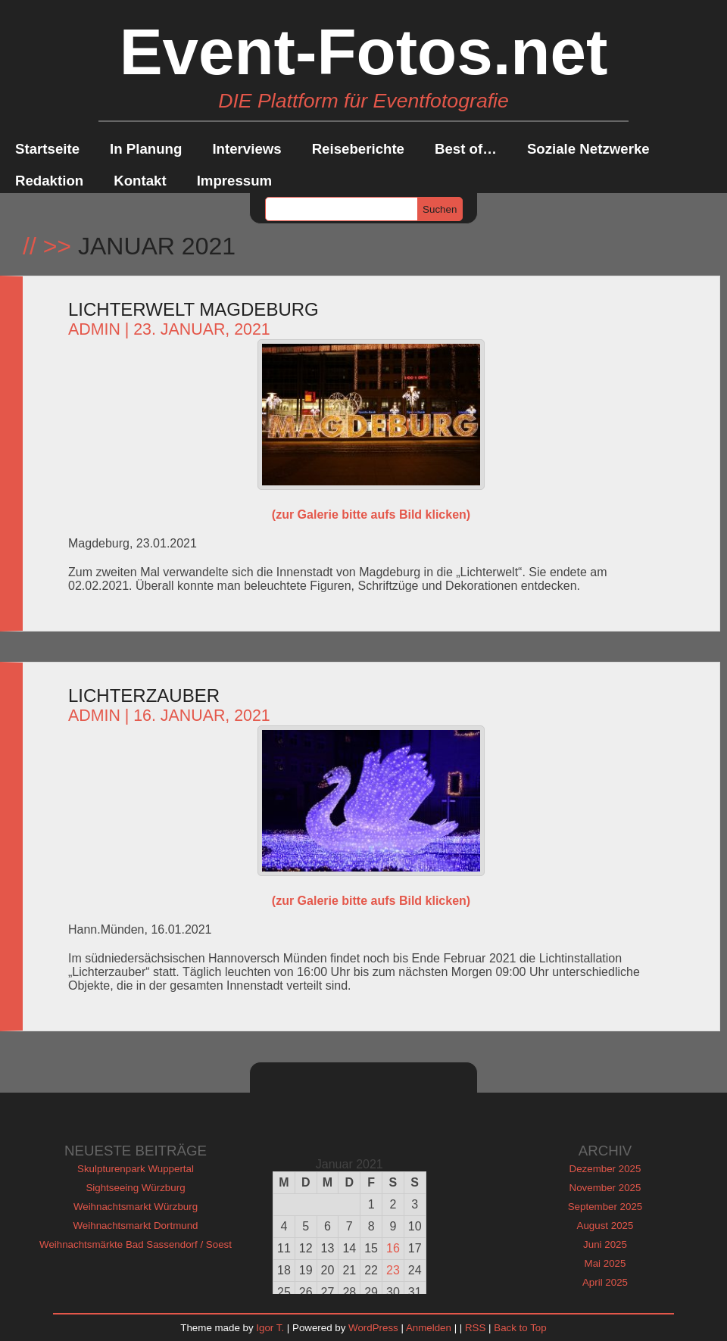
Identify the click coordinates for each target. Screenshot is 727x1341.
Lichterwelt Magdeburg (193, 309)
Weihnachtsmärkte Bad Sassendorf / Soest (135, 1244)
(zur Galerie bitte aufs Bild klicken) (371, 514)
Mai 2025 (605, 1263)
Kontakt (140, 181)
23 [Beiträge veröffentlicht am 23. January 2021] (393, 1270)
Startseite (47, 149)
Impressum (235, 181)
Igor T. (270, 1327)
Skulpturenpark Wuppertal (135, 1168)
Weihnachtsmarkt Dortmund (135, 1225)
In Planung (146, 149)
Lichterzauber (144, 695)
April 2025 (605, 1282)
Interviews (246, 149)
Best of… (466, 149)
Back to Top (520, 1327)
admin (94, 329)
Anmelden (428, 1327)
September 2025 (605, 1206)
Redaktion (49, 181)
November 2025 (605, 1187)
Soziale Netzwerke (588, 149)
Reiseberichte (358, 149)
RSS (475, 1327)
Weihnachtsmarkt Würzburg (135, 1206)
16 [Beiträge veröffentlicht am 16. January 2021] (393, 1248)
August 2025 (605, 1225)
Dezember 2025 (605, 1168)
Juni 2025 (605, 1244)
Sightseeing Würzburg (135, 1187)
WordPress (373, 1327)
